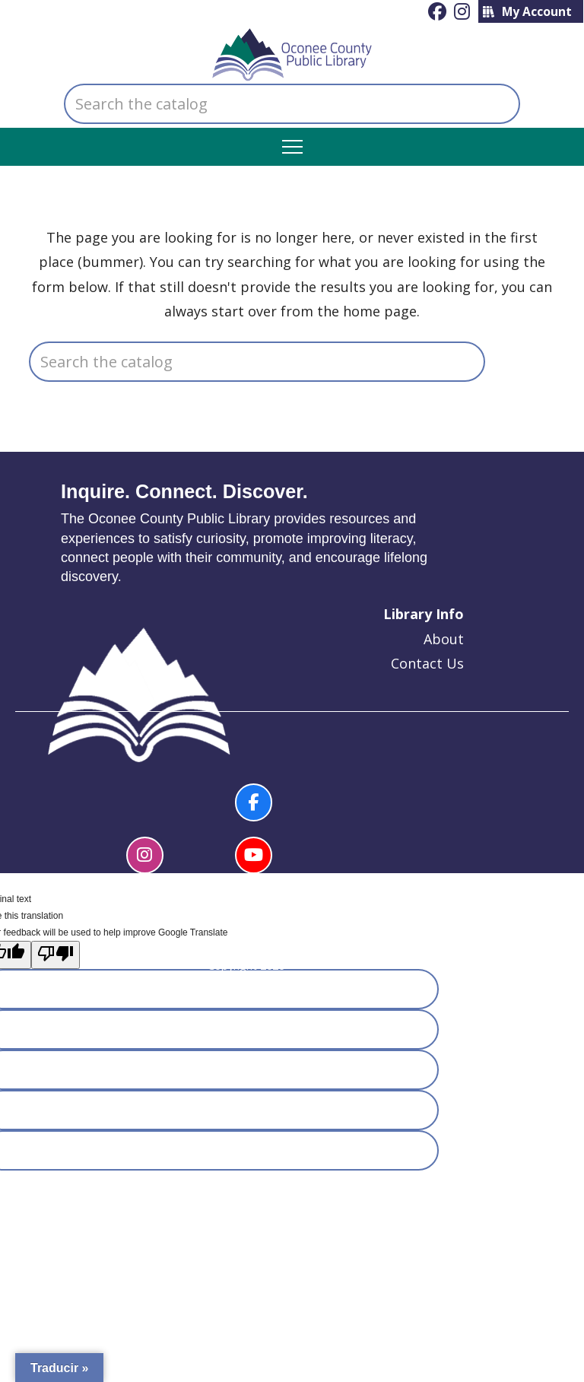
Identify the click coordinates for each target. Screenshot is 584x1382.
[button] (292, 147)
